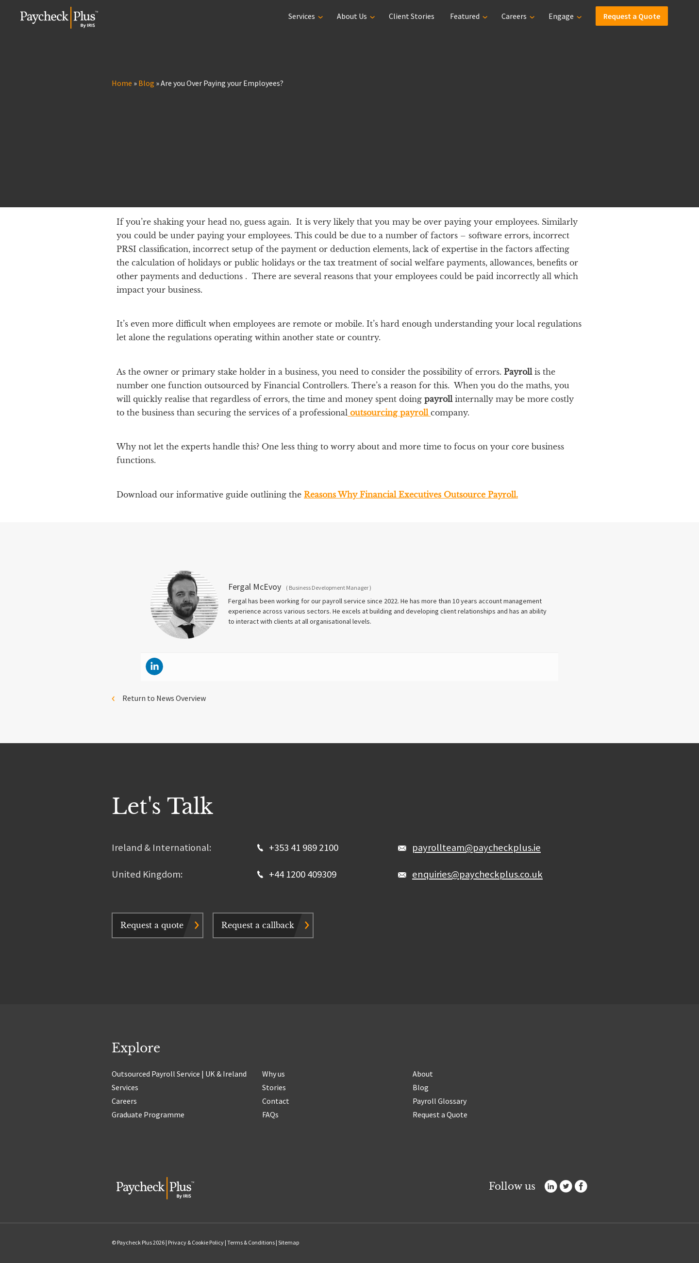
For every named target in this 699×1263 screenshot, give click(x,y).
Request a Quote (631, 15)
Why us (273, 1074)
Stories (274, 1087)
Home (122, 83)
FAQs (270, 1114)
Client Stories (411, 15)
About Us (352, 15)
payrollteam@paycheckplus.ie (476, 847)
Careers (514, 15)
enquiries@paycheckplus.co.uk (477, 874)
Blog (146, 83)
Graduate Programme (148, 1114)
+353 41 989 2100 (297, 847)
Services (301, 15)
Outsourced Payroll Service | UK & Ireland (179, 1074)
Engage (561, 15)
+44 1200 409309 (296, 874)
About (423, 1074)
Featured (465, 15)
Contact (275, 1101)
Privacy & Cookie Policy (196, 1242)
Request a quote (151, 925)
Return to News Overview (164, 698)
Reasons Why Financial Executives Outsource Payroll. (411, 494)
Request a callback (257, 925)
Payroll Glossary (439, 1101)
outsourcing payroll (389, 412)
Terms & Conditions (251, 1242)
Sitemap (288, 1242)
